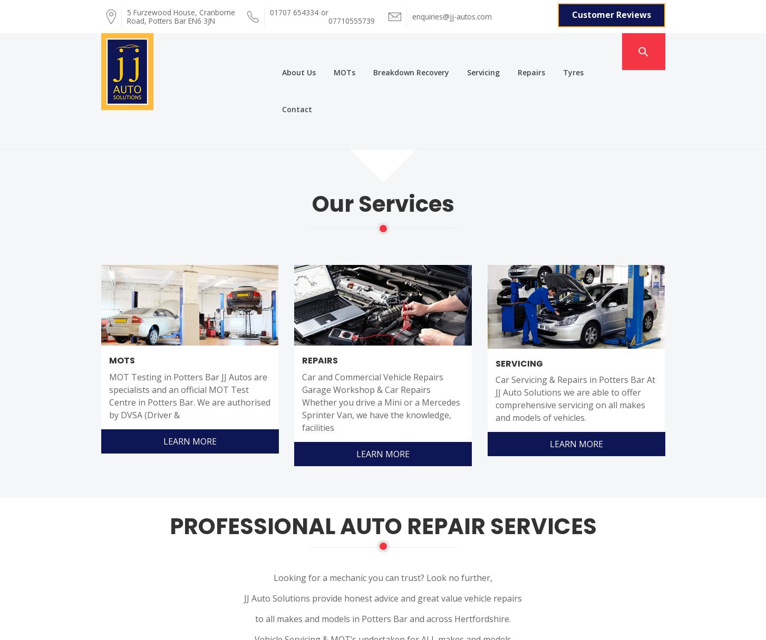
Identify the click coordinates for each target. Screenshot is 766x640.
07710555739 (351, 14)
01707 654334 (294, 14)
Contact (599, 47)
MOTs (327, 47)
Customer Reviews (611, 14)
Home (72, 593)
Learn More (189, 357)
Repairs (514, 47)
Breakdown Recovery (394, 47)
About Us (281, 47)
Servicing (466, 47)
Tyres (556, 47)
